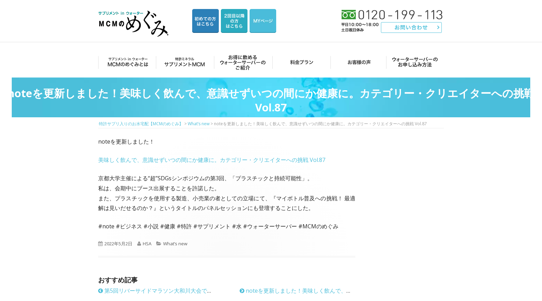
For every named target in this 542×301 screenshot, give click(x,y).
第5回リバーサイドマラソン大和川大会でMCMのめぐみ (170, 290)
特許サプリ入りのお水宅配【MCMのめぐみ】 (134, 15)
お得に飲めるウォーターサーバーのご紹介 (242, 62)
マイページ (263, 21)
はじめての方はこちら (205, 21)
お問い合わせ (411, 27)
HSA (147, 243)
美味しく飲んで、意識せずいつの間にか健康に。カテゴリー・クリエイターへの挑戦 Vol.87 (211, 160)
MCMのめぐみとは (126, 62)
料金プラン (299, 62)
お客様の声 (357, 62)
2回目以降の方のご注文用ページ (234, 21)
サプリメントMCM (184, 62)
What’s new (175, 243)
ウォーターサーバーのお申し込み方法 (415, 62)
